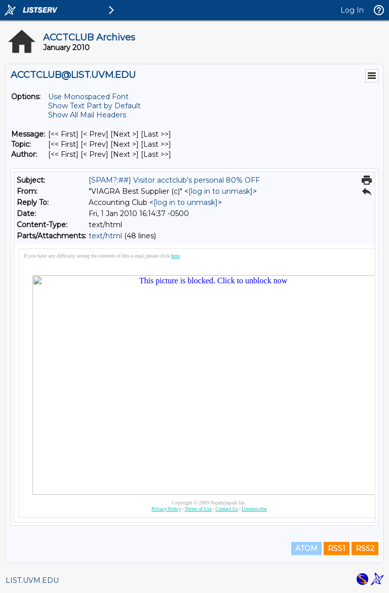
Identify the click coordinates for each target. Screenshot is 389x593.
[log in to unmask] (220, 191)
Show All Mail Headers (87, 114)
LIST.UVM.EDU (32, 580)
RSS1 (336, 548)
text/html (105, 235)
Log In (352, 10)
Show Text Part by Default (94, 105)
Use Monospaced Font (88, 96)
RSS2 (365, 548)
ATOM (306, 548)
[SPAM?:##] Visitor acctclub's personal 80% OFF (174, 180)
